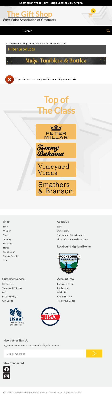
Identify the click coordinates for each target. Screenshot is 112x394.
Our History (63, 230)
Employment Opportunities (70, 235)
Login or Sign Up (65, 284)
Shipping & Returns (12, 288)
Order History (64, 296)
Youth (6, 235)
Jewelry (7, 239)
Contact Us (8, 284)
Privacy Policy (9, 296)
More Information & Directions (72, 239)
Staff (59, 226)
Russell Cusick (59, 43)
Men (5, 226)
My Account (63, 288)
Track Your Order (66, 300)
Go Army (7, 243)
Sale (5, 260)
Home (9, 43)
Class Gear (9, 252)
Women (7, 230)
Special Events (10, 256)
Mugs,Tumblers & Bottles (36, 43)
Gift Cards (7, 300)
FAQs (5, 292)
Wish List (62, 292)
